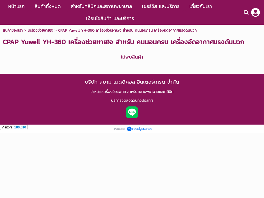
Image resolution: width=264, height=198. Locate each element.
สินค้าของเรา (13, 30)
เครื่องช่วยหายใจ (40, 30)
